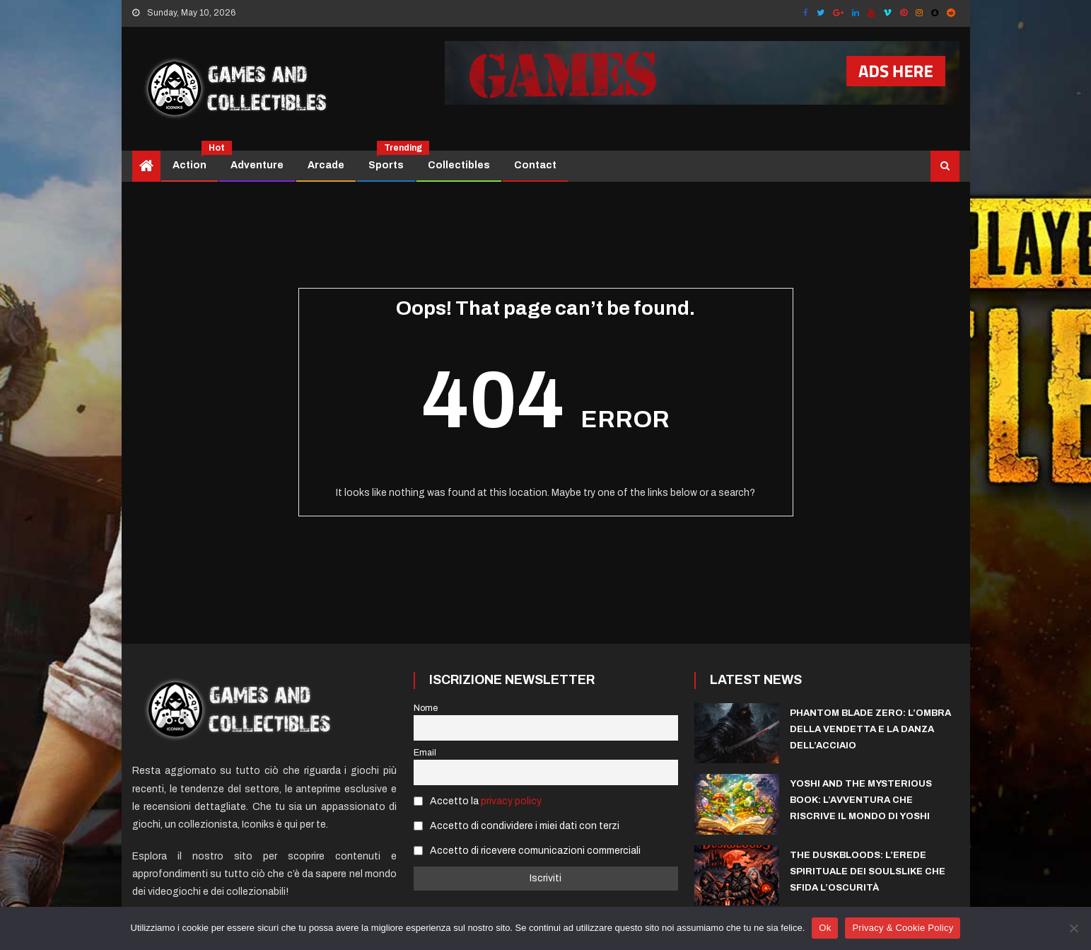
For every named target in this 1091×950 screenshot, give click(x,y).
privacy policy (511, 801)
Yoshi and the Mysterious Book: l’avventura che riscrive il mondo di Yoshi (861, 800)
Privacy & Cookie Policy (902, 927)
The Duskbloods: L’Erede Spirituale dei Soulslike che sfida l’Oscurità (867, 871)
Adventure (257, 165)
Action (195, 160)
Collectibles (459, 165)
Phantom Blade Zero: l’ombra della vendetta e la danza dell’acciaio (870, 729)
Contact (535, 165)
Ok (825, 927)
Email (425, 753)
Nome (426, 708)
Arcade (326, 165)
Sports (391, 160)
